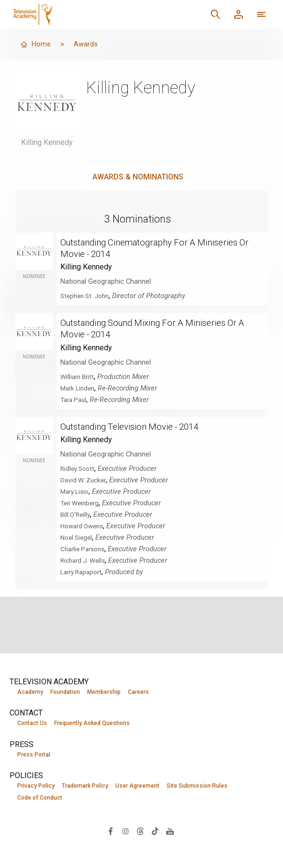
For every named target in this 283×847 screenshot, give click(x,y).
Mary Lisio (76, 491)
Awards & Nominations (137, 176)
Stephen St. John (87, 295)
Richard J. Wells (85, 560)
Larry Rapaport (83, 571)
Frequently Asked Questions (92, 723)
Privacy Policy (36, 786)
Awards (87, 44)
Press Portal (33, 755)
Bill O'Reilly (76, 514)
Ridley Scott (79, 468)
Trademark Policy (85, 786)
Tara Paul (75, 399)
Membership (104, 692)
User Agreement (137, 786)
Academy (30, 692)
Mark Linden (79, 387)
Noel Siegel (77, 537)
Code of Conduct (39, 799)
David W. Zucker (85, 479)
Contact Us (32, 723)
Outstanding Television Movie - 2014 (136, 426)
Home (36, 44)
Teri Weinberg (81, 502)
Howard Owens (84, 525)
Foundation (65, 692)
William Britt (78, 376)
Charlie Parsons (85, 548)
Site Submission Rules (197, 786)
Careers (138, 692)
